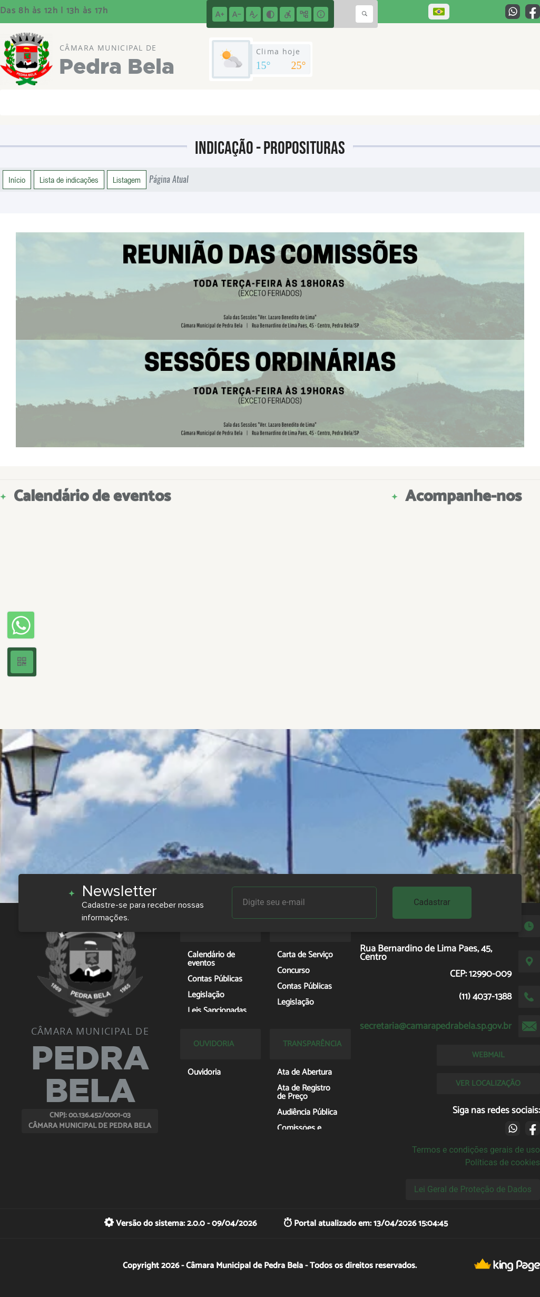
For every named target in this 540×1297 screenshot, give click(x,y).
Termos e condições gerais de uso (476, 1150)
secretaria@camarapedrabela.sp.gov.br (436, 1026)
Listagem (127, 179)
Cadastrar (432, 902)
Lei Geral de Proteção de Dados (473, 1189)
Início (16, 179)
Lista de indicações (69, 179)
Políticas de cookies (502, 1162)
